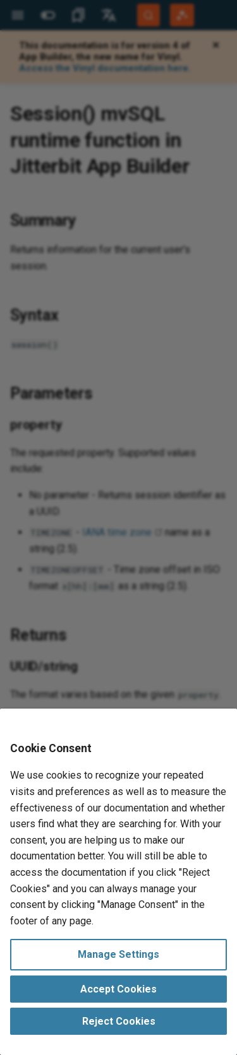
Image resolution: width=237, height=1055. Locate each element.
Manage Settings (118, 954)
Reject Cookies (118, 1021)
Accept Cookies (118, 989)
